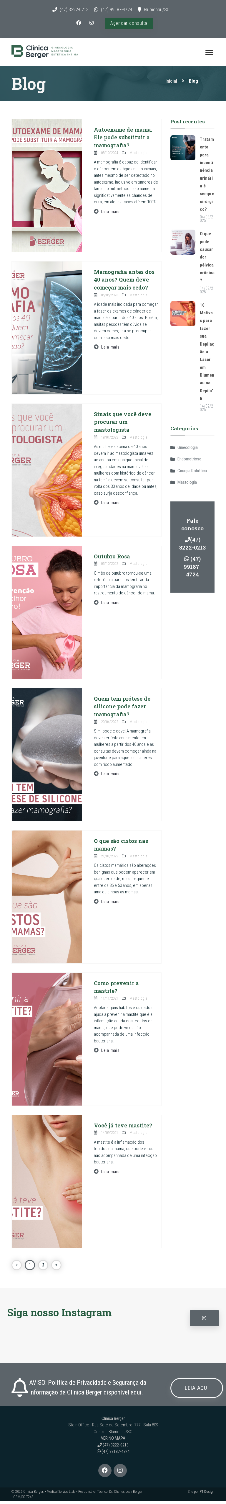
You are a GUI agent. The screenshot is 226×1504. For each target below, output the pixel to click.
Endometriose (189, 462)
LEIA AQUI (197, 1391)
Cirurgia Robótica (192, 473)
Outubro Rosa (112, 559)
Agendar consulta (129, 23)
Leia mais (110, 214)
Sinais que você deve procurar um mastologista (123, 424)
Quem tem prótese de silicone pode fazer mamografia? (123, 709)
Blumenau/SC (157, 9)
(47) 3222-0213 (74, 9)
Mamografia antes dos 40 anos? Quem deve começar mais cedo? (124, 282)
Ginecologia (187, 450)
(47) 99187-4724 (116, 9)
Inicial (171, 84)
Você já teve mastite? (123, 1128)
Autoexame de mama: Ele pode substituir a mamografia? (123, 140)
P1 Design (207, 1494)
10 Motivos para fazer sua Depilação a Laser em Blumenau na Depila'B (207, 354)
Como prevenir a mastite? (116, 989)
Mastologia (187, 485)
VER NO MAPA (113, 1441)
